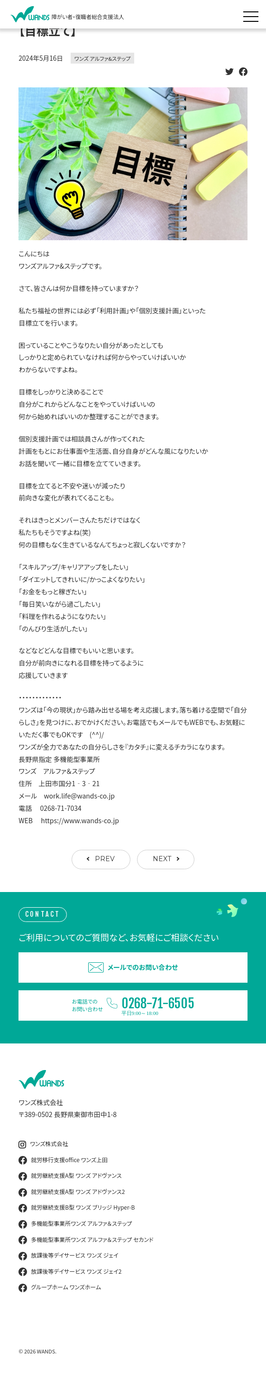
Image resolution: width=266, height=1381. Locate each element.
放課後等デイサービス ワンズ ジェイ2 (69, 1272)
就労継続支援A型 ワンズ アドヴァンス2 (71, 1192)
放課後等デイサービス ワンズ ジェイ (68, 1255)
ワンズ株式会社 (43, 1143)
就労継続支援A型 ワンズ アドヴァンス (69, 1176)
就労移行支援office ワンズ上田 (63, 1160)
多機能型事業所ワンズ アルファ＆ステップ (75, 1224)
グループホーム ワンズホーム (59, 1287)
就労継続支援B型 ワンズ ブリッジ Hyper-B (76, 1207)
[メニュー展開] (253, 14)
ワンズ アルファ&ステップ (102, 58)
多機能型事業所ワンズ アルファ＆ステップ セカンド (85, 1240)
